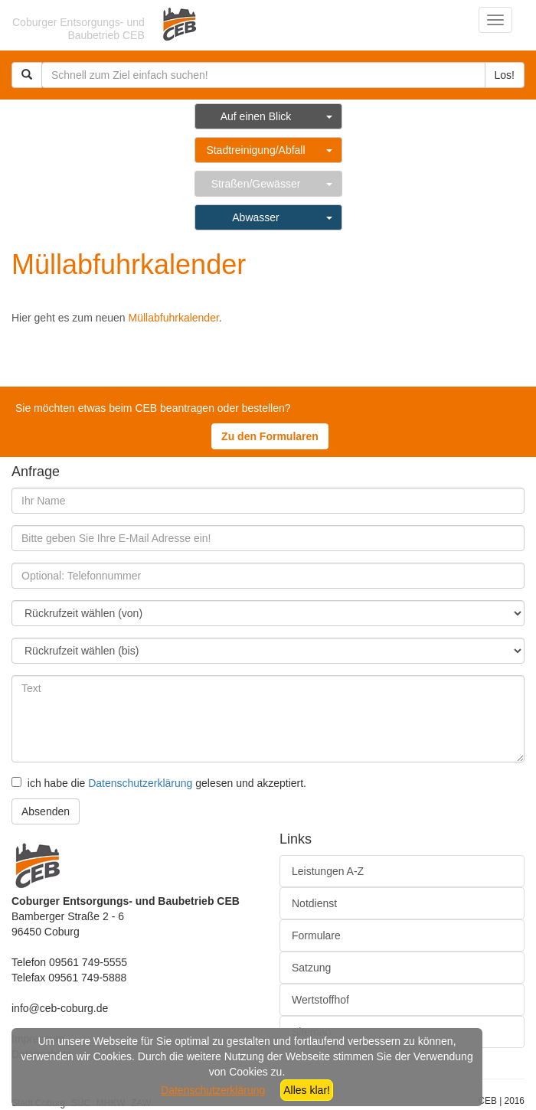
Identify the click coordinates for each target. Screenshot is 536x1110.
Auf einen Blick (256, 116)
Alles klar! (306, 1090)
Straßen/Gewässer (256, 184)
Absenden (45, 811)
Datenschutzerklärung (140, 783)
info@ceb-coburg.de (59, 1008)
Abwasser (255, 217)
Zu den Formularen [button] (270, 436)
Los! (505, 75)
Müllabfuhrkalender (174, 318)
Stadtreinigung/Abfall (255, 150)
